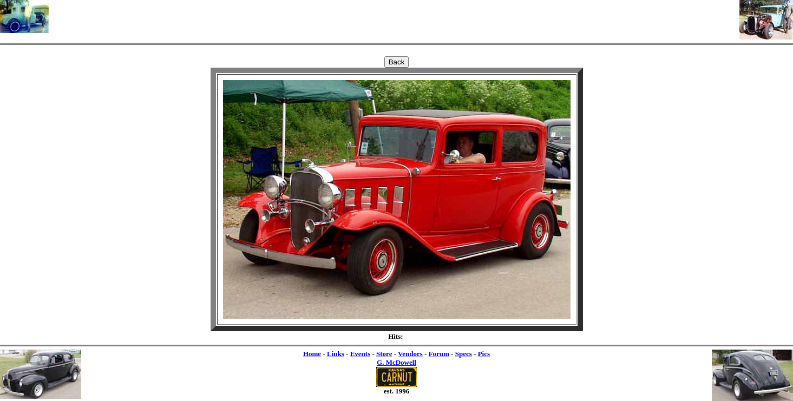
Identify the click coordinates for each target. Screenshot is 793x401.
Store (384, 354)
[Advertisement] (394, 16)
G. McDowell (396, 362)
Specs (463, 354)
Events (360, 354)
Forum (439, 354)
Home (312, 354)
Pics (484, 354)
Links (335, 354)
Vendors (410, 354)
